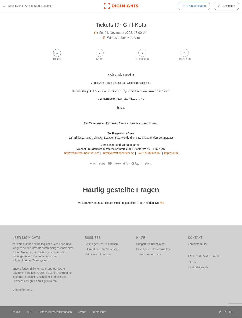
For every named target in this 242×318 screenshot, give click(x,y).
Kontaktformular (197, 244)
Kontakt (16, 311)
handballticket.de (198, 267)
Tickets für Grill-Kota (121, 25)
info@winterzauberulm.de (118, 153)
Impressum (171, 153)
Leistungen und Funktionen (101, 244)
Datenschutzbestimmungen (56, 311)
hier (161, 202)
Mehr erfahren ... (22, 289)
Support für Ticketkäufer (150, 244)
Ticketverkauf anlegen (98, 254)
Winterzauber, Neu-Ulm (121, 37)
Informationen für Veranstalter (103, 249)
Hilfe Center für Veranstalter (153, 249)
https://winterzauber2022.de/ (81, 153)
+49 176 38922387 (148, 153)
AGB (29, 311)
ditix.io (192, 262)
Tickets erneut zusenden (151, 254)
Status (82, 311)
